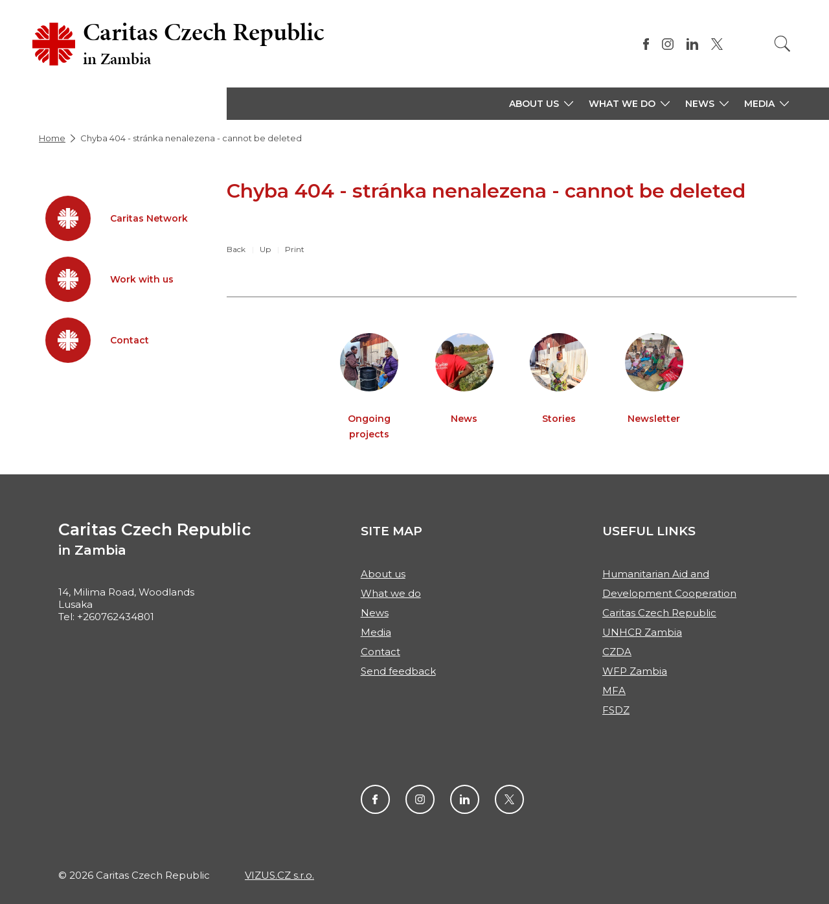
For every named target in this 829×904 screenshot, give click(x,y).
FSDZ (616, 710)
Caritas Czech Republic (659, 613)
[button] (541, 103)
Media (376, 632)
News (375, 613)
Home (52, 138)
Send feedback (398, 671)
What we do (391, 593)
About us (383, 574)
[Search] (782, 43)
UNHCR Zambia (642, 632)
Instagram (420, 799)
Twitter (509, 799)
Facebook (375, 799)
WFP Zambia (634, 671)
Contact (380, 651)
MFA (614, 690)
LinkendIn (464, 799)
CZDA (616, 651)
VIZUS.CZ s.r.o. (279, 875)
